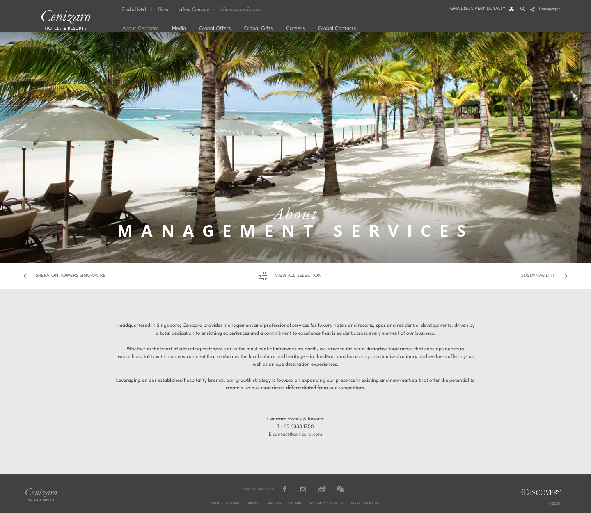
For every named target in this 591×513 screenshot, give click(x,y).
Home (163, 9)
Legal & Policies (365, 503)
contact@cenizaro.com (297, 434)
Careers (273, 503)
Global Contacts (326, 503)
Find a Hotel (134, 9)
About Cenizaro (194, 9)
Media (253, 503)
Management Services (240, 9)
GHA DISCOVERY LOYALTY (478, 9)
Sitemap (295, 503)
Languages (550, 9)
